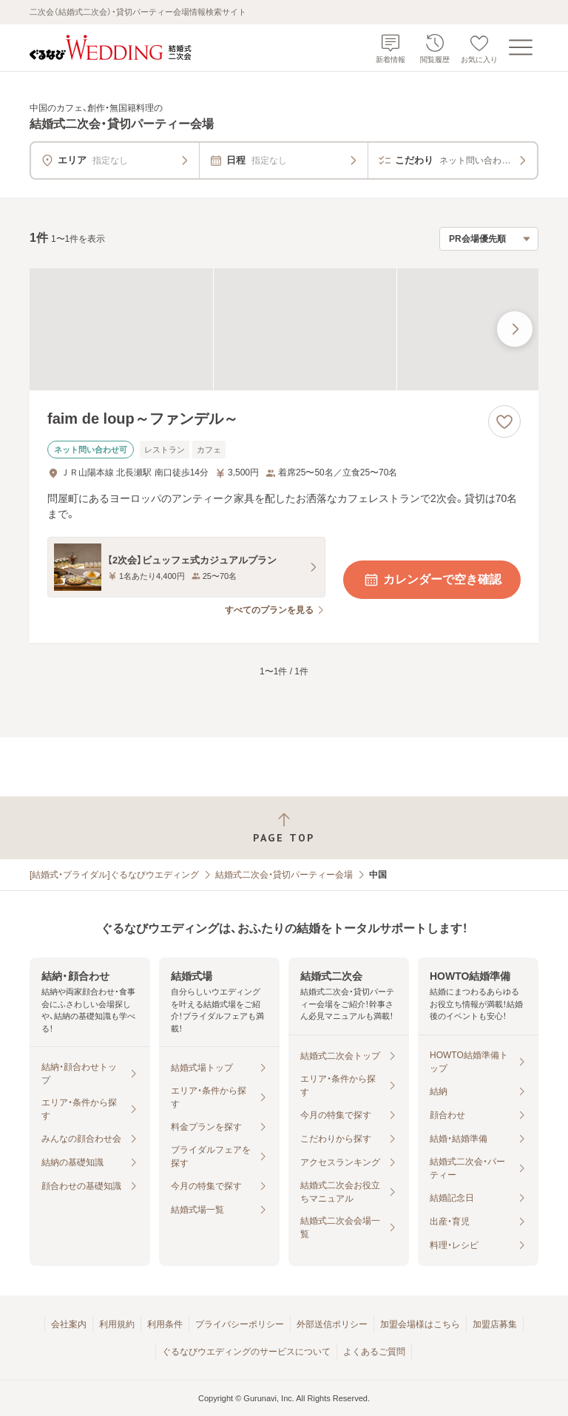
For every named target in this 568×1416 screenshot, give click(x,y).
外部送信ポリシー (332, 1324)
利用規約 (117, 1324)
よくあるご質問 (374, 1351)
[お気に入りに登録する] (504, 421)
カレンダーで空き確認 (431, 580)
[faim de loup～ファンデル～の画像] (284, 329)
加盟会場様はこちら (420, 1324)
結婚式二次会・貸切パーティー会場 (284, 875)
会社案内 (69, 1324)
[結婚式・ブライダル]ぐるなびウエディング (114, 875)
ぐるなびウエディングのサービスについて (246, 1351)
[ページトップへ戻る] (284, 827)
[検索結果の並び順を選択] (488, 239)
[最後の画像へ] (514, 329)
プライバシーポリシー (239, 1324)
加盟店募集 (495, 1324)
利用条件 (165, 1324)
